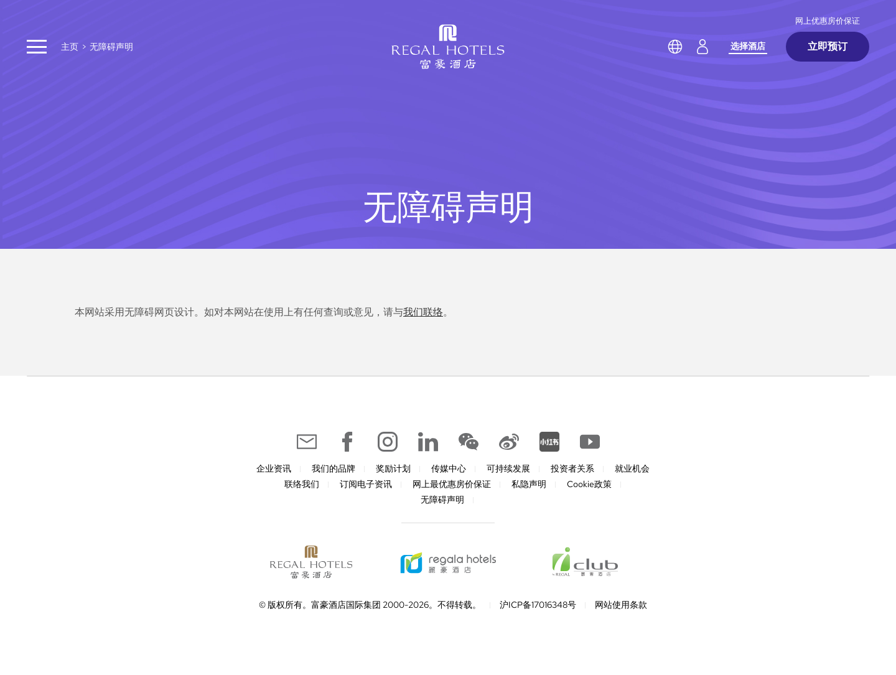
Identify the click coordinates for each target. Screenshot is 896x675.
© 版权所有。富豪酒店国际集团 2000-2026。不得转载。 (370, 604)
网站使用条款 (621, 604)
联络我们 (301, 484)
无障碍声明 (442, 499)
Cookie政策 (589, 484)
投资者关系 (572, 468)
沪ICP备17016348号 (538, 604)
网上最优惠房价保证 (452, 484)
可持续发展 (508, 468)
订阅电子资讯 (366, 484)
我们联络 (423, 312)
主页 (69, 46)
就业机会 (632, 468)
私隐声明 (528, 484)
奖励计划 (393, 468)
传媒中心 (448, 468)
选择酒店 (747, 46)
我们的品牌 (333, 468)
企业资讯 (273, 468)
